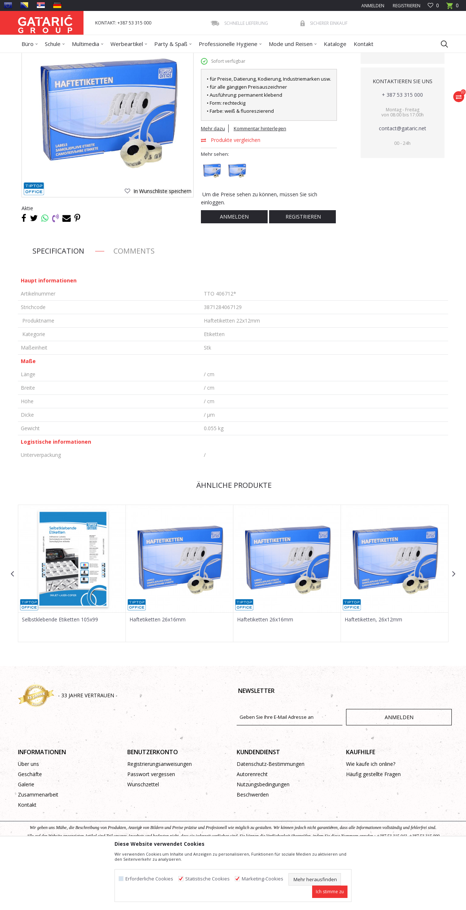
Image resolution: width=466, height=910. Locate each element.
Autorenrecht (252, 827)
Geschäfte (30, 827)
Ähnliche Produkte (233, 538)
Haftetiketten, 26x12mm (373, 672)
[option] (72, 626)
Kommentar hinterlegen (260, 181)
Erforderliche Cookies (149, 879)
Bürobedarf (89, 57)
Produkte (62, 57)
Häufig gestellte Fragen (373, 827)
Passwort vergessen (151, 827)
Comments (134, 304)
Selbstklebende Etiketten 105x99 (60, 672)
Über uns (28, 816)
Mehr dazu (213, 181)
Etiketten (156, 57)
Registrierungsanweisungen (159, 816)
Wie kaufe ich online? (370, 816)
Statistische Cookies (207, 879)
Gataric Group (32, 57)
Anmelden (234, 269)
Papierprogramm (124, 57)
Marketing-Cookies (262, 879)
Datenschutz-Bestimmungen (270, 816)
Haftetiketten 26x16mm (157, 672)
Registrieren (406, 6)
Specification (58, 304)
